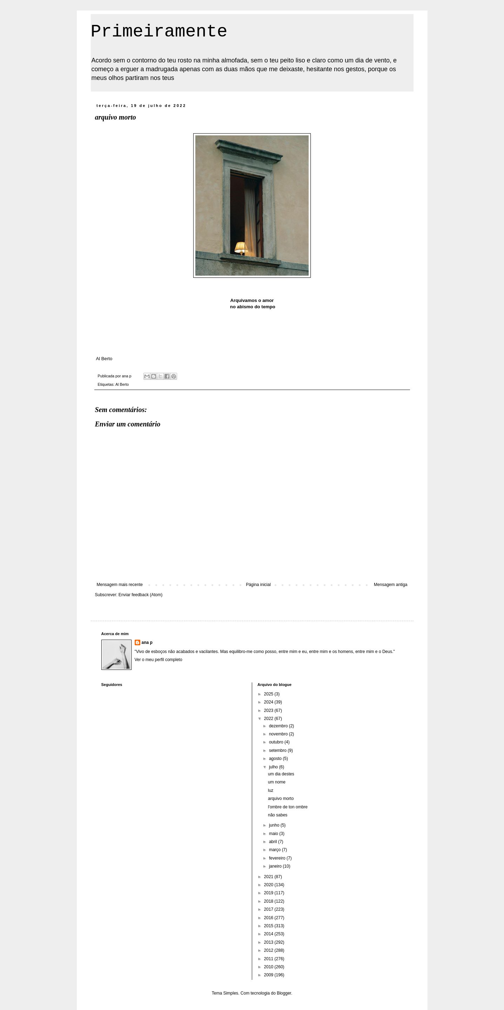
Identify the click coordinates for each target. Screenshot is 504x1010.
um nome (276, 782)
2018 (269, 901)
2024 (269, 702)
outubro (276, 742)
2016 (269, 917)
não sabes (277, 815)
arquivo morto (281, 798)
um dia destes (281, 774)
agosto (276, 758)
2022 (269, 718)
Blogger (284, 993)
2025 (269, 694)
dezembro (279, 725)
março (275, 849)
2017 (269, 909)
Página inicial (258, 584)
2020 (269, 884)
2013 (269, 942)
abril (273, 841)
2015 (269, 925)
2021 (269, 876)
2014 (269, 933)
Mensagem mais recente (120, 584)
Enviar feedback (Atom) (140, 594)
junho (275, 825)
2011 (269, 958)
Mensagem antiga (390, 584)
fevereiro (278, 858)
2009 (269, 974)
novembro (279, 734)
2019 (269, 892)
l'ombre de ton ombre (288, 806)
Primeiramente (159, 32)
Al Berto (122, 384)
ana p (147, 642)
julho (274, 767)
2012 (269, 950)
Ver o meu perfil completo (158, 659)
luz (270, 790)
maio (274, 833)
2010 (269, 966)
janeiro (276, 866)
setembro (278, 750)
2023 (269, 710)
